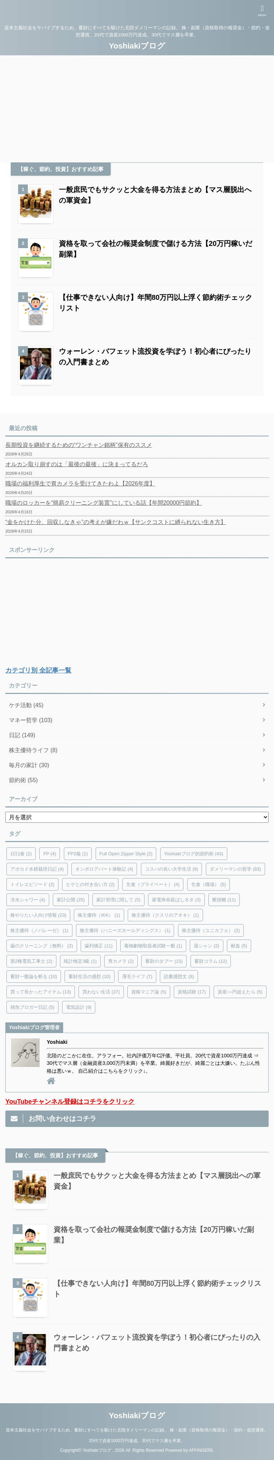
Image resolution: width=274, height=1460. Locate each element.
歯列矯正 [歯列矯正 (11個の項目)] (99, 945)
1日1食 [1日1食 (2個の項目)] (21, 853)
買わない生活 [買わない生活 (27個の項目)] (101, 992)
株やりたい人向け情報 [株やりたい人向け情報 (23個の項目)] (38, 915)
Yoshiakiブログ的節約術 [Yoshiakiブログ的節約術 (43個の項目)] (193, 853)
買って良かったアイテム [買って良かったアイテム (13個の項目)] (40, 992)
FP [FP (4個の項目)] (49, 853)
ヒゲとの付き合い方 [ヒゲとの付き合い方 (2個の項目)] (90, 884)
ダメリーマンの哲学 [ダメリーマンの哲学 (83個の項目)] (235, 869)
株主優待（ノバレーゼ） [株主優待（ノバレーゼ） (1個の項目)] (39, 930)
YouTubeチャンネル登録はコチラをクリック (70, 1101)
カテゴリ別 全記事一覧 (38, 670)
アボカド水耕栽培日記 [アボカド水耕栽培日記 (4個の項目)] (37, 869)
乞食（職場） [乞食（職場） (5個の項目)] (208, 884)
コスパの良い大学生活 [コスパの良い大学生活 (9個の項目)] (171, 869)
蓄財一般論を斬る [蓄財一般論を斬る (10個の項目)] (33, 976)
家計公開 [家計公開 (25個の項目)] (71, 899)
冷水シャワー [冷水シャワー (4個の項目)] (27, 899)
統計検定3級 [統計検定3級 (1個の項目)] (80, 961)
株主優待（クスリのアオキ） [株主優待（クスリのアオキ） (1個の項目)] (165, 915)
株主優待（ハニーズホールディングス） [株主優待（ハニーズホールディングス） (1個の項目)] (125, 930)
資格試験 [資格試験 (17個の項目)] (192, 992)
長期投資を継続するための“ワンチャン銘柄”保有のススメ (78, 445)
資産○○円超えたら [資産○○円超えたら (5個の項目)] (240, 992)
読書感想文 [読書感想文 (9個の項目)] (179, 976)
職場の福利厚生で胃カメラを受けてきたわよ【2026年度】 (80, 483)
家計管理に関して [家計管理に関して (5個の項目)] (118, 899)
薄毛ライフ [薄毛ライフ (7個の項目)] (137, 976)
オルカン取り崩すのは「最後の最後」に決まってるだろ (76, 464)
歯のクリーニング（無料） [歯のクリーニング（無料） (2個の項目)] (41, 945)
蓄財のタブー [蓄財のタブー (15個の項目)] (164, 961)
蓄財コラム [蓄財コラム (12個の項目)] (210, 961)
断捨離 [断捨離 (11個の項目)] (224, 899)
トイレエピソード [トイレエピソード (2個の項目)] (32, 884)
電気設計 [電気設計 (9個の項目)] (79, 1007)
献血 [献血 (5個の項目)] (239, 945)
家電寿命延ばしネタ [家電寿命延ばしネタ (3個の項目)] (176, 899)
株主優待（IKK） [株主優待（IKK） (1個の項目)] (99, 915)
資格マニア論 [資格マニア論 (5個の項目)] (148, 992)
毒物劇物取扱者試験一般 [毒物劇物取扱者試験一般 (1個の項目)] (153, 945)
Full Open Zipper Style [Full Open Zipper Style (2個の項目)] (126, 853)
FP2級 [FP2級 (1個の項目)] (78, 853)
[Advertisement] (137, 109)
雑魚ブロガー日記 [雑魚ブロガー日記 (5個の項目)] (32, 1007)
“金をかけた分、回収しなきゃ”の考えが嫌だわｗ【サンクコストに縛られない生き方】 (115, 522)
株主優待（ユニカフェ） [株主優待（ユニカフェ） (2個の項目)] (211, 930)
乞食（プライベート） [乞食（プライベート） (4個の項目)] (153, 884)
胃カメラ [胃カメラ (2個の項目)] (121, 961)
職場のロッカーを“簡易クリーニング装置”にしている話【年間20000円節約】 (103, 503)
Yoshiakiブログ (137, 45)
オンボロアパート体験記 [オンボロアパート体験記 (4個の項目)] (104, 869)
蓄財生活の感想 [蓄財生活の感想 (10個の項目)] (89, 976)
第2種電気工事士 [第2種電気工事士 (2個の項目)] (31, 961)
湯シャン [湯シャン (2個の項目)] (206, 945)
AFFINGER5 (201, 1450)
